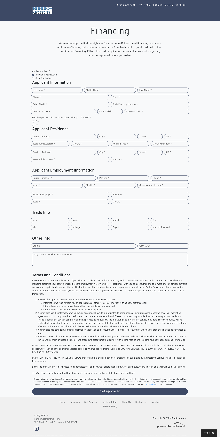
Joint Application (43, 78)
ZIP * (168, 136)
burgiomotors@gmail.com (47, 419)
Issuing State (105, 111)
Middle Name (92, 90)
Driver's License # (42, 111)
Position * (104, 178)
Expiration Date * (134, 111)
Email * (116, 97)
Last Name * (145, 90)
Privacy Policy (149, 384)
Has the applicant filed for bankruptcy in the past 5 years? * (61, 117)
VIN (34, 227)
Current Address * (42, 136)
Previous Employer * (43, 194)
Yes (37, 121)
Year (35, 220)
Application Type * (41, 71)
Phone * (37, 97)
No (36, 124)
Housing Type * (120, 144)
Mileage (76, 227)
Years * (36, 185)
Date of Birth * (40, 104)
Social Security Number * (125, 104)
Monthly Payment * (162, 144)
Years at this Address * (44, 144)
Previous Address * (42, 152)
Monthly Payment (161, 227)
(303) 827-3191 (125, 5)
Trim (155, 220)
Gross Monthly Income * (151, 185)
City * (102, 136)
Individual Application (46, 75)
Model (116, 220)
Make (75, 220)
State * (142, 136)
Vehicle (36, 246)
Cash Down (144, 246)
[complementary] (211, 428)
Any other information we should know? (53, 254)
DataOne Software (77, 435)
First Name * (39, 90)
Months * (77, 144)
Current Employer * (42, 178)
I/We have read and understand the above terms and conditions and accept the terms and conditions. (85, 373)
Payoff (116, 227)
